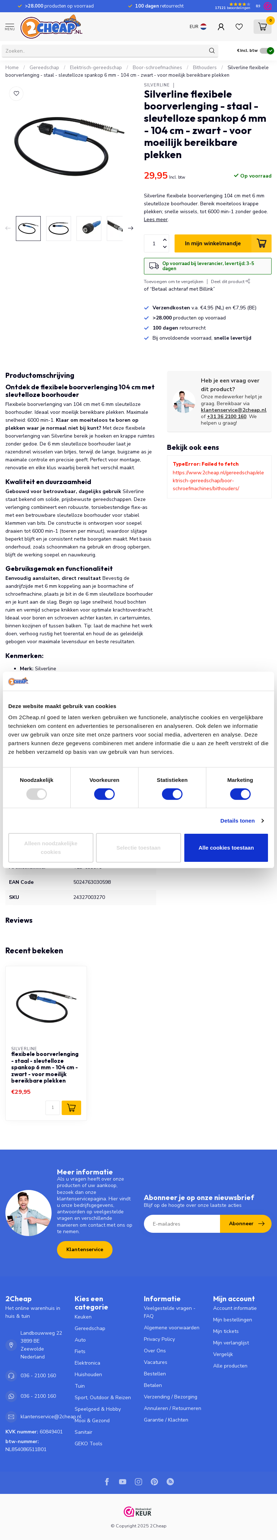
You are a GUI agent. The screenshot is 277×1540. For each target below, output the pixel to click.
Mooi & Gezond (92, 1420)
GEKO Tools (88, 1443)
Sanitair (83, 1432)
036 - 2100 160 (38, 1375)
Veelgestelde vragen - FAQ (169, 1312)
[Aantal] (52, 1108)
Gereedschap (44, 67)
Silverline (157, 85)
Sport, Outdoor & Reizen (103, 1397)
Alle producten (230, 1365)
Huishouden (88, 1374)
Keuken (83, 1316)
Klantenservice (84, 1249)
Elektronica (87, 1363)
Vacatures (155, 1362)
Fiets (80, 1351)
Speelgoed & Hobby (98, 1409)
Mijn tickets (226, 1331)
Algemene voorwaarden (171, 1327)
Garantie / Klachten (166, 1419)
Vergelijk (223, 1354)
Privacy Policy (159, 1339)
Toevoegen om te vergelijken (173, 281)
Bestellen (155, 1373)
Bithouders (205, 67)
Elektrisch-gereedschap (96, 67)
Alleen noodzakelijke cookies (51, 847)
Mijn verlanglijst (231, 1342)
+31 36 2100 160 (226, 416)
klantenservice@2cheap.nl (234, 410)
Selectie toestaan (138, 848)
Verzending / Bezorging (170, 1396)
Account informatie (235, 1308)
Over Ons (155, 1350)
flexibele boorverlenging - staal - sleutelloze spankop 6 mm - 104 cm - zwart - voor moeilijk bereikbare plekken (45, 1067)
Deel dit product (230, 281)
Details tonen (237, 821)
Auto (80, 1340)
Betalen (153, 1385)
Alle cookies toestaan (226, 848)
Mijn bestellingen (232, 1319)
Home (12, 67)
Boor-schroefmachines (157, 67)
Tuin (80, 1386)
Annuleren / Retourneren (172, 1408)
